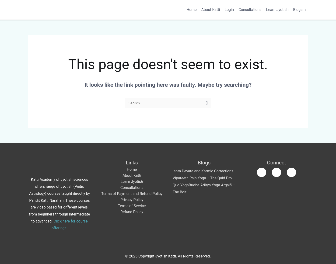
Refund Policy (131, 212)
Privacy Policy (132, 200)
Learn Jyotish (277, 9)
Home (192, 9)
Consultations (250, 9)
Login (229, 9)
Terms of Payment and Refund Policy (131, 193)
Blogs (297, 9)
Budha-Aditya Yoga (204, 185)
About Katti (210, 9)
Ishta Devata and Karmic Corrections (203, 171)
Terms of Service (132, 206)
